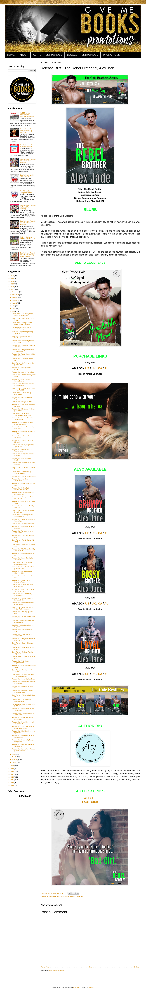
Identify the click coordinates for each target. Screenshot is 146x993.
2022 (12, 287)
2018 (12, 771)
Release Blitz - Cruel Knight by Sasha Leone (21, 479)
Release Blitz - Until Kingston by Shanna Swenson (22, 380)
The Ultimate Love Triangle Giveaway (26, 191)
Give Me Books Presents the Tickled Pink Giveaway (27, 206)
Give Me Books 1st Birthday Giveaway (26, 145)
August (14, 303)
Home (90, 967)
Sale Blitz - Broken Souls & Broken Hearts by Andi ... (23, 621)
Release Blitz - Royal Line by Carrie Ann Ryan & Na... (23, 723)
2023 (12, 284)
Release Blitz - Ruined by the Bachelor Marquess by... (21, 489)
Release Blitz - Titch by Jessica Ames (23, 476)
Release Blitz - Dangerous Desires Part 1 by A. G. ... (23, 590)
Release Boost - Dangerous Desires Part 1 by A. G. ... (23, 497)
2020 (12, 766)
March (14, 757)
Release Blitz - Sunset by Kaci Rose (23, 679)
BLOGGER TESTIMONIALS (82, 54)
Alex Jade (49, 896)
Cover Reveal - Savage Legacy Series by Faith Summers (22, 323)
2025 (12, 278)
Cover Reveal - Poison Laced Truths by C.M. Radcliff (23, 389)
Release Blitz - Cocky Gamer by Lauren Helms (22, 635)
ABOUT (24, 54)
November (15, 295)
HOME (11, 54)
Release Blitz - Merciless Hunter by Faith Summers (23, 745)
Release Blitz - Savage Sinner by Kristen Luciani (22, 418)
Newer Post (45, 967)
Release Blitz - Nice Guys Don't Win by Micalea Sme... (23, 567)
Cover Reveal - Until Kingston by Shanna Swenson (22, 515)
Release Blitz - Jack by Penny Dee (23, 372)
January (15, 762)
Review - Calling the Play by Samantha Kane (27, 238)
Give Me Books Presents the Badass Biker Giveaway (27, 222)
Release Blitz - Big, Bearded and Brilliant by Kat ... (22, 572)
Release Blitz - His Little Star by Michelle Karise (22, 594)
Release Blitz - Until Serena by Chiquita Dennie (21, 662)
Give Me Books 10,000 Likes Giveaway (27, 176)
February (15, 759)
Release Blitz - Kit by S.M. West (22, 402)
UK (94, 368)
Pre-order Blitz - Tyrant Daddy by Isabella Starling (22, 328)
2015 (12, 780)
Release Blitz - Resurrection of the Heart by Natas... (22, 585)
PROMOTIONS (111, 54)
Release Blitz (68, 896)
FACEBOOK (90, 802)
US (87, 368)
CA (100, 368)
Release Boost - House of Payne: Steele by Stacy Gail (27, 130)
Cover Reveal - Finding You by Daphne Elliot (21, 393)
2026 (12, 276)
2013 (12, 785)
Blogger (91, 987)
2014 (12, 783)
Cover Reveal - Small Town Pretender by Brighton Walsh (22, 414)
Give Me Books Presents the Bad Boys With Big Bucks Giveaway (27, 254)
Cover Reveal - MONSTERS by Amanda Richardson (22, 563)
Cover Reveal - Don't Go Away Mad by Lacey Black (23, 364)
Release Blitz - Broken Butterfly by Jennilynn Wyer (22, 603)
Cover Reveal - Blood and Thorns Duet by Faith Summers (22, 608)
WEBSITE (90, 798)
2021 (12, 289)
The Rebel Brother (78, 896)
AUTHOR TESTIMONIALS (47, 54)
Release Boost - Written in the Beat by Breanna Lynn (23, 384)
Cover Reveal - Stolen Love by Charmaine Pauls (21, 472)
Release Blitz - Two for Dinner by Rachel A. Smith (22, 599)
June (14, 308)
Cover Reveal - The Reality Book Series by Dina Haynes (22, 314)
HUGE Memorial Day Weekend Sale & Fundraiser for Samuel (27, 114)
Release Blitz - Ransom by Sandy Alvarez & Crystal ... (22, 423)
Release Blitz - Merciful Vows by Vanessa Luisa (22, 450)
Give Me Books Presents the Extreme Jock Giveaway (27, 160)
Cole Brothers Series (58, 896)
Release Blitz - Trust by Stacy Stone (23, 524)
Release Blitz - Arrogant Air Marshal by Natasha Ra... (23, 350)
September (16, 300)
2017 (12, 774)
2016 (12, 777)
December (15, 292)
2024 (12, 281)
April (13, 754)
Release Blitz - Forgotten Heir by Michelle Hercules (22, 691)
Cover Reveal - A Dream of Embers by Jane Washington (23, 675)
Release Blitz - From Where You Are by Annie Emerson (23, 749)
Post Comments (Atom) (56, 970)
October (15, 297)
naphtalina (76, 987)
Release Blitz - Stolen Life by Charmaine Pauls (21, 581)
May (13, 311)
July (13, 306)
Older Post (135, 967)
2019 (12, 769)
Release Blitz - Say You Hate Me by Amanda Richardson (23, 727)
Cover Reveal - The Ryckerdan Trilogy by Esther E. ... (21, 700)
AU (106, 368)
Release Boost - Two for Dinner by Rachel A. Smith (23, 493)
